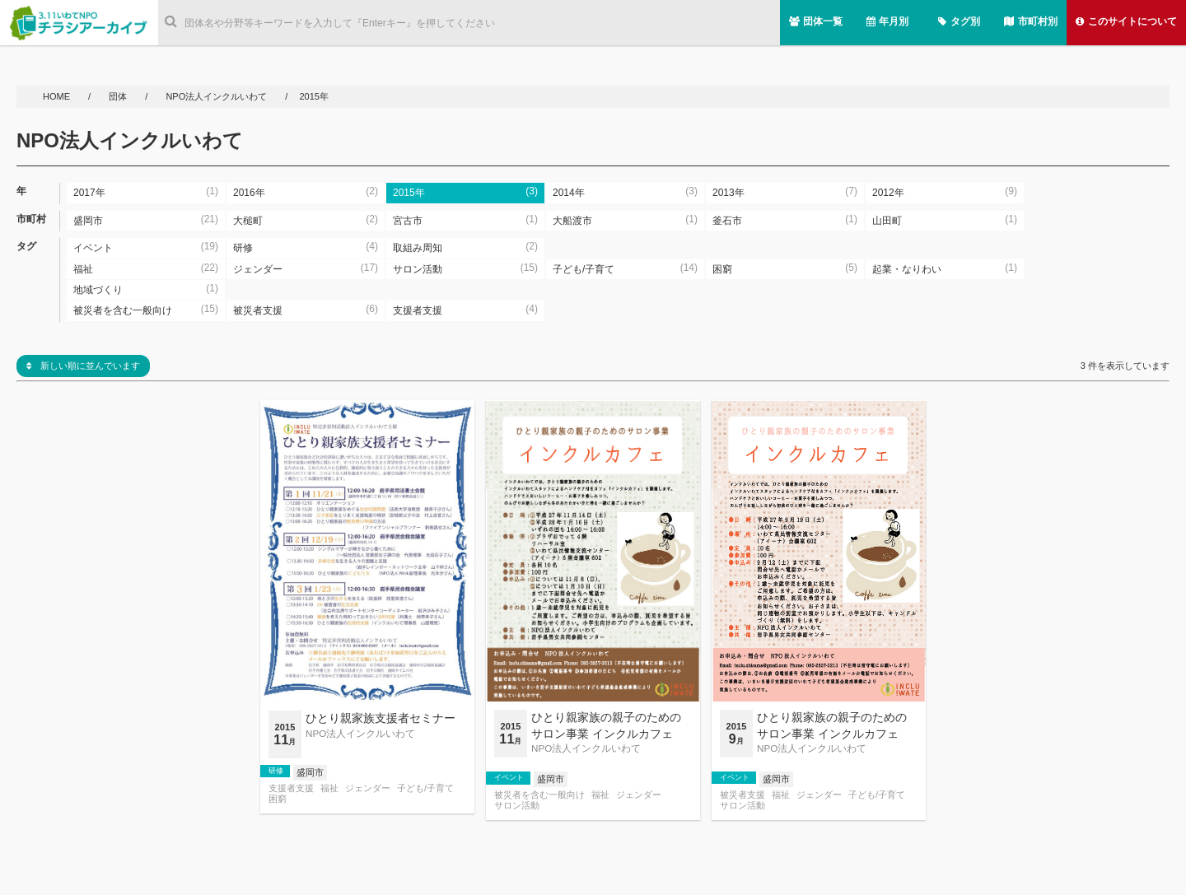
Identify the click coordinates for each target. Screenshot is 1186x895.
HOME (57, 96)
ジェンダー (367, 788)
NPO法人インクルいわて (216, 96)
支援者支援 (291, 788)
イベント (509, 777)
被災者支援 (742, 794)
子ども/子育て (425, 788)
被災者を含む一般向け (539, 794)
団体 (119, 96)
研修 (275, 771)
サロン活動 (516, 805)
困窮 (277, 799)
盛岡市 (310, 772)
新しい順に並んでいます (83, 366)
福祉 (329, 788)
